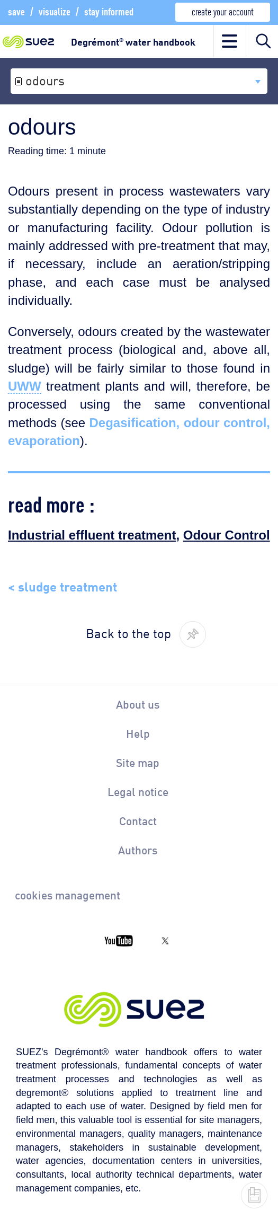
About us (137, 704)
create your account (223, 10)
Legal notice (137, 791)
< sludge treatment (62, 585)
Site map (137, 762)
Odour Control (226, 535)
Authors (137, 850)
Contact (138, 820)
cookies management (67, 895)
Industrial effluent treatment (92, 535)
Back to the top (128, 632)
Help (138, 733)
